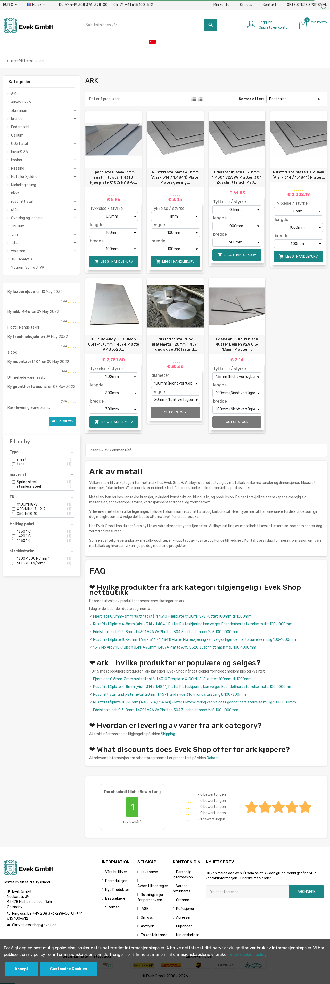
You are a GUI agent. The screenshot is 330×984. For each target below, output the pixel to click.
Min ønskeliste (187, 935)
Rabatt (213, 758)
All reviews (62, 421)
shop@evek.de (44, 925)
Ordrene (182, 900)
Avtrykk (147, 926)
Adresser (183, 917)
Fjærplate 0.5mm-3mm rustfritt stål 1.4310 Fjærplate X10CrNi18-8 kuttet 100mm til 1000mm (172, 616)
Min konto (221, 5)
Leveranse (149, 872)
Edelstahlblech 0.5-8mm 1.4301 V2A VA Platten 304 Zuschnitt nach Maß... (237, 177)
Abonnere (307, 892)
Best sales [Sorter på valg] (277, 99)
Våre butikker (116, 872)
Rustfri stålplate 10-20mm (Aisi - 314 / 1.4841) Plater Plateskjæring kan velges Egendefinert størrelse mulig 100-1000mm (194, 639)
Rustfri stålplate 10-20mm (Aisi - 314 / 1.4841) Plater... (298, 175)
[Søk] (149, 25)
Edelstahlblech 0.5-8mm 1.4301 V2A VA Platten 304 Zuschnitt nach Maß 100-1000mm (165, 632)
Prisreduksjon (116, 881)
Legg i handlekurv (113, 261)
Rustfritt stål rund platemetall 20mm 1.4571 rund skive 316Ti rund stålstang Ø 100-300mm (169, 694)
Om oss (246, 5)
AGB (145, 909)
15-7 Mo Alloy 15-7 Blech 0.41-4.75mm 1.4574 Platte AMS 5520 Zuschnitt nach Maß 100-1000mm (174, 647)
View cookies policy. (249, 954)
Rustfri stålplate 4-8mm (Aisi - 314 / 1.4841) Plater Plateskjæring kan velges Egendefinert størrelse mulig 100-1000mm (192, 624)
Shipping (168, 734)
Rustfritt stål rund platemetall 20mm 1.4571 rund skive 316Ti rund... (175, 344)
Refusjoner (185, 909)
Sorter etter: (251, 99)
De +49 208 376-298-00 (83, 5)
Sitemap (112, 907)
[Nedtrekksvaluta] (10, 4)
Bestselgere (115, 898)
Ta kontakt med (154, 935)
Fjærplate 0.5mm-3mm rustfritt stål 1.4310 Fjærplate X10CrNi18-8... (113, 177)
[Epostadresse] (247, 891)
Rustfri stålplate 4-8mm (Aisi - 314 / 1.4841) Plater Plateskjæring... (175, 177)
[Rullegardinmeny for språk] (36, 4)
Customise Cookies (68, 969)
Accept (22, 969)
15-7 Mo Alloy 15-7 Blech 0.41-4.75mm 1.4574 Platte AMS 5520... (113, 344)
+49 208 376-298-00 (51, 913)
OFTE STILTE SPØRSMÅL (307, 5)
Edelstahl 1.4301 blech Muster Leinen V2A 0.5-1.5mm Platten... (237, 344)
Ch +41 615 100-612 (133, 5)
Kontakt (269, 5)
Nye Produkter (117, 889)
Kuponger (184, 926)
